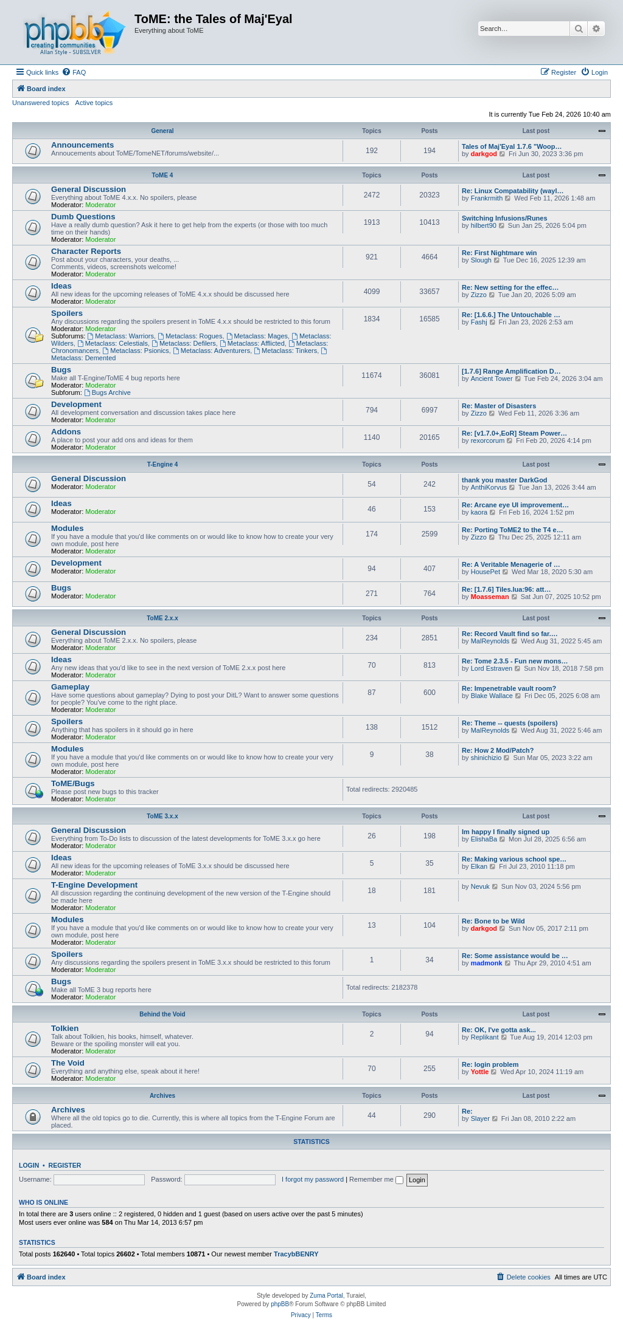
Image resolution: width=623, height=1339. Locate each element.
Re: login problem (490, 1064)
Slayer (480, 1118)
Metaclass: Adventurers (211, 350)
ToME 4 (162, 175)
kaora (479, 512)
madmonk (487, 963)
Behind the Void (162, 1014)
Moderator (100, 204)
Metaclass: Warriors (120, 336)
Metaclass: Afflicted (252, 343)
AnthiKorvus (489, 487)
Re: (467, 1111)
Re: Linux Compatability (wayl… (512, 190)
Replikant (485, 1037)
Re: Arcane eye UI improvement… (515, 505)
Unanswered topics (40, 102)
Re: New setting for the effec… (510, 287)
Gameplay (70, 686)
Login (29, 1165)
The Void (68, 1062)
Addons (66, 431)
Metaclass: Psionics (135, 350)
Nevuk (480, 886)
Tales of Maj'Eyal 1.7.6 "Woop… (512, 146)
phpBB (280, 1304)
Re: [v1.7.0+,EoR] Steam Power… (514, 433)
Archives (162, 1095)
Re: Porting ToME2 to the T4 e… (512, 529)
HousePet (485, 571)
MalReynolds (490, 641)
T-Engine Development (94, 884)
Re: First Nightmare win (499, 252)
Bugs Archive (107, 392)
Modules (67, 528)
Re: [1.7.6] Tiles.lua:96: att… (506, 589)
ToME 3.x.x (162, 816)
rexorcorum (488, 440)
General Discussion (88, 189)
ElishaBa (484, 839)
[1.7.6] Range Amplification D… (511, 371)
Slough (481, 260)
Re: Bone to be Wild (493, 921)
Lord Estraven (491, 668)
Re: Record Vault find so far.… (510, 633)
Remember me (376, 1179)
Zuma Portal (326, 1295)
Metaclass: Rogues (190, 336)
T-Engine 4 (162, 464)
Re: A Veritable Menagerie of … (511, 564)
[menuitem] (73, 72)
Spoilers (67, 313)
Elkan (479, 866)
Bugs (61, 369)
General (162, 131)
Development (76, 404)
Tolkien (64, 1028)
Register (65, 1165)
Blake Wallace (492, 695)
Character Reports (86, 251)
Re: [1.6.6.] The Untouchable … (511, 314)
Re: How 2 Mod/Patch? (498, 750)
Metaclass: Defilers (183, 343)
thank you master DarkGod (505, 480)
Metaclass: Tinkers (285, 350)
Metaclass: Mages (257, 336)
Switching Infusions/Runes (505, 218)
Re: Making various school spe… (514, 859)
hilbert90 (483, 225)
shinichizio (486, 757)
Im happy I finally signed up (505, 831)
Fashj (479, 322)
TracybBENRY (296, 1254)
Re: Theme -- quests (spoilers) (510, 723)
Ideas (61, 285)
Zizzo (479, 294)
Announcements (82, 144)
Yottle (480, 1071)
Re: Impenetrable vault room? (509, 688)
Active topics (94, 102)
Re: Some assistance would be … (515, 955)
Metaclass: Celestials (112, 343)
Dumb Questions (83, 216)
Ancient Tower (492, 378)
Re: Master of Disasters (499, 405)
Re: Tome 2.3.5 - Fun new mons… (515, 661)
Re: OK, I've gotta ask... (499, 1029)
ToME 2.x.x (162, 618)
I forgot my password (313, 1179)
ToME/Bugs (73, 783)
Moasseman (490, 596)
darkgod (484, 153)
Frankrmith (487, 198)
